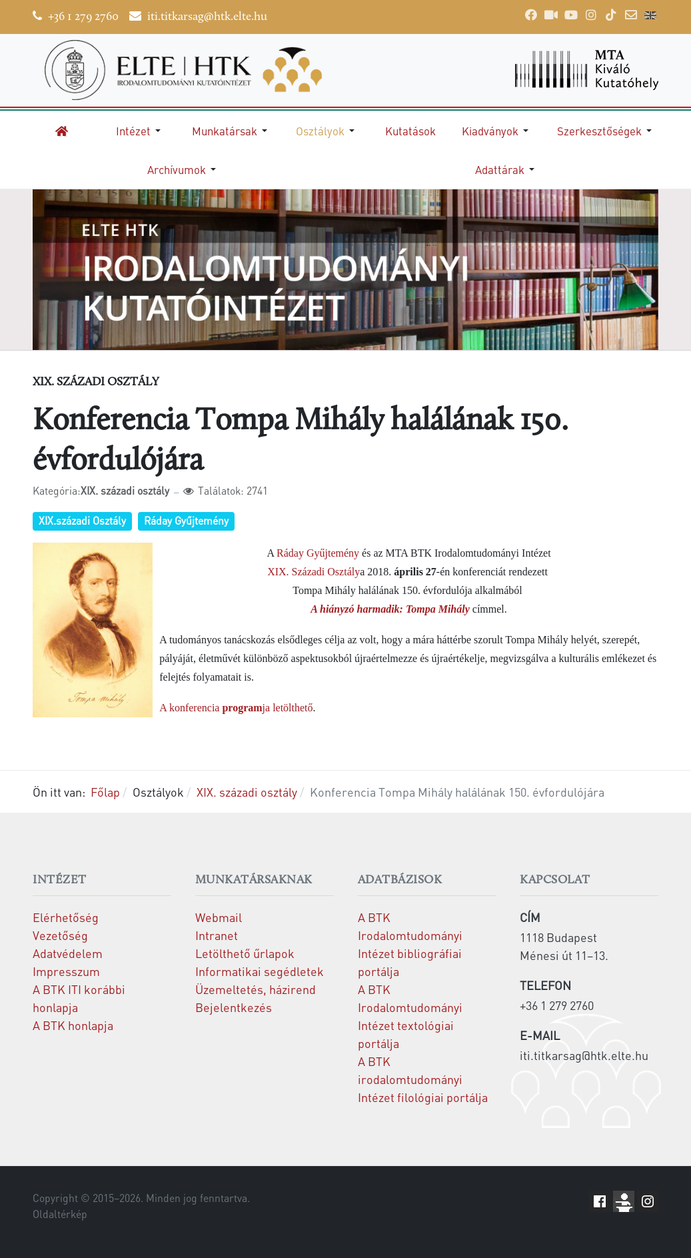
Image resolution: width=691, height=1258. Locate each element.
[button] (140, 130)
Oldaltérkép (60, 1214)
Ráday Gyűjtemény (186, 520)
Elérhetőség (66, 917)
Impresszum (66, 971)
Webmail (218, 917)
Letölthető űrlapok (245, 953)
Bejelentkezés (233, 1007)
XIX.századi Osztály (82, 520)
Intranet (216, 935)
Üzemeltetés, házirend (255, 989)
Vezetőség (60, 935)
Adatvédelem (68, 953)
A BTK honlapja (73, 1025)
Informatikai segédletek (259, 971)
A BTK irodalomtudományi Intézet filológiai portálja (423, 1079)
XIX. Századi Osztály (313, 571)
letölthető (291, 707)
